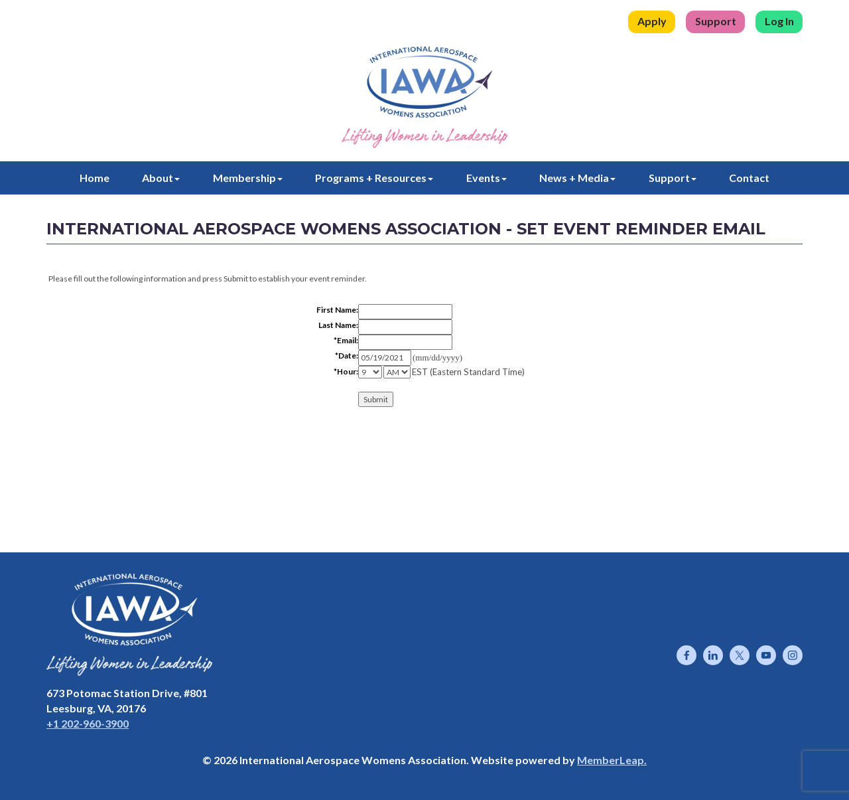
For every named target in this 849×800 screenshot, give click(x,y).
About (161, 177)
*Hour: (346, 371)
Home (94, 177)
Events (486, 177)
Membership (248, 177)
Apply (652, 21)
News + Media (577, 177)
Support (715, 21)
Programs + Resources (374, 177)
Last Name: (338, 325)
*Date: (346, 355)
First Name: (337, 310)
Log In (779, 21)
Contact (749, 177)
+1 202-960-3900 (87, 723)
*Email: (346, 340)
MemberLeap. (612, 760)
